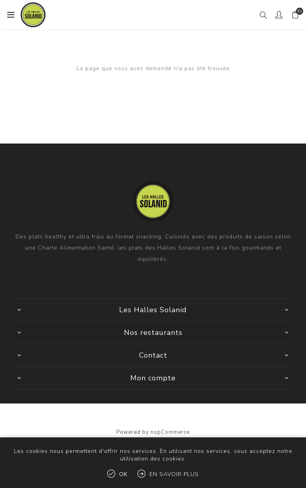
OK (123, 474)
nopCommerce (170, 432)
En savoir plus (174, 474)
